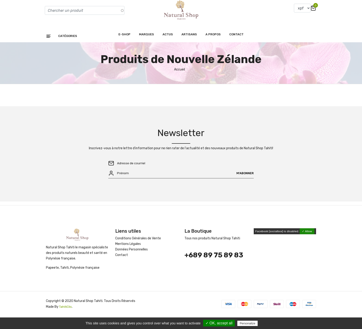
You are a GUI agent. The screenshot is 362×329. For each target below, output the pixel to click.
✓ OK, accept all (218, 323)
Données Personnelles (131, 262)
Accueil (179, 80)
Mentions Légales (128, 256)
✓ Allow (307, 243)
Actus (168, 44)
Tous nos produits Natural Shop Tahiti (212, 251)
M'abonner (244, 185)
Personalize (247, 323)
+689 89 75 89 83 (213, 267)
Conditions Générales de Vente (138, 251)
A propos (213, 44)
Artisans (189, 44)
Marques (146, 44)
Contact (236, 44)
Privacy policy (270, 323)
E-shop (124, 44)
